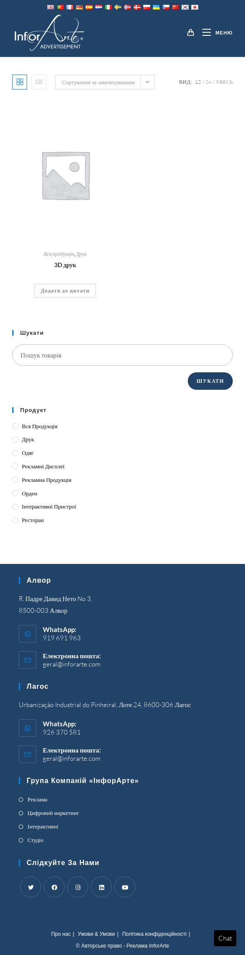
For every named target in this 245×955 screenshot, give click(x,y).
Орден (29, 493)
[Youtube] (124, 886)
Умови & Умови (96, 934)
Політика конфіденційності (154, 934)
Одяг (28, 452)
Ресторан (33, 519)
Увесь (224, 82)
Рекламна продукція (46, 479)
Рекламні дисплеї (43, 466)
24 (208, 82)
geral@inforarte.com (71, 664)
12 (198, 82)
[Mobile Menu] (214, 32)
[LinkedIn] (101, 886)
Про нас (61, 934)
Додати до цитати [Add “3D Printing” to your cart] (65, 290)
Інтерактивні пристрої (49, 506)
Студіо (35, 839)
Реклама (37, 799)
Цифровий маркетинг (53, 812)
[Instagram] (77, 886)
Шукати (210, 381)
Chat (225, 938)
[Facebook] (54, 886)
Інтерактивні (43, 826)
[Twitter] (30, 886)
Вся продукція (59, 254)
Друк (81, 254)
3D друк (65, 264)
